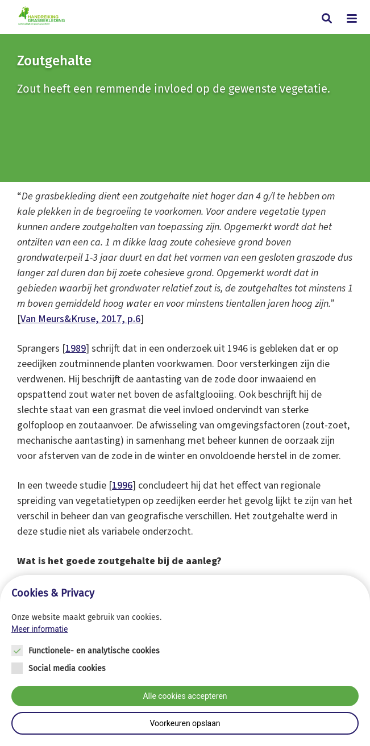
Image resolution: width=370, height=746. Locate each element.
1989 (75, 348)
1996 (122, 485)
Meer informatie (39, 629)
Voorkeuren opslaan (184, 723)
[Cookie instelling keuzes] (185, 660)
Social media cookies (67, 668)
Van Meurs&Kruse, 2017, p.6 (80, 319)
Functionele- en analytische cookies (94, 651)
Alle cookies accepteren (185, 696)
